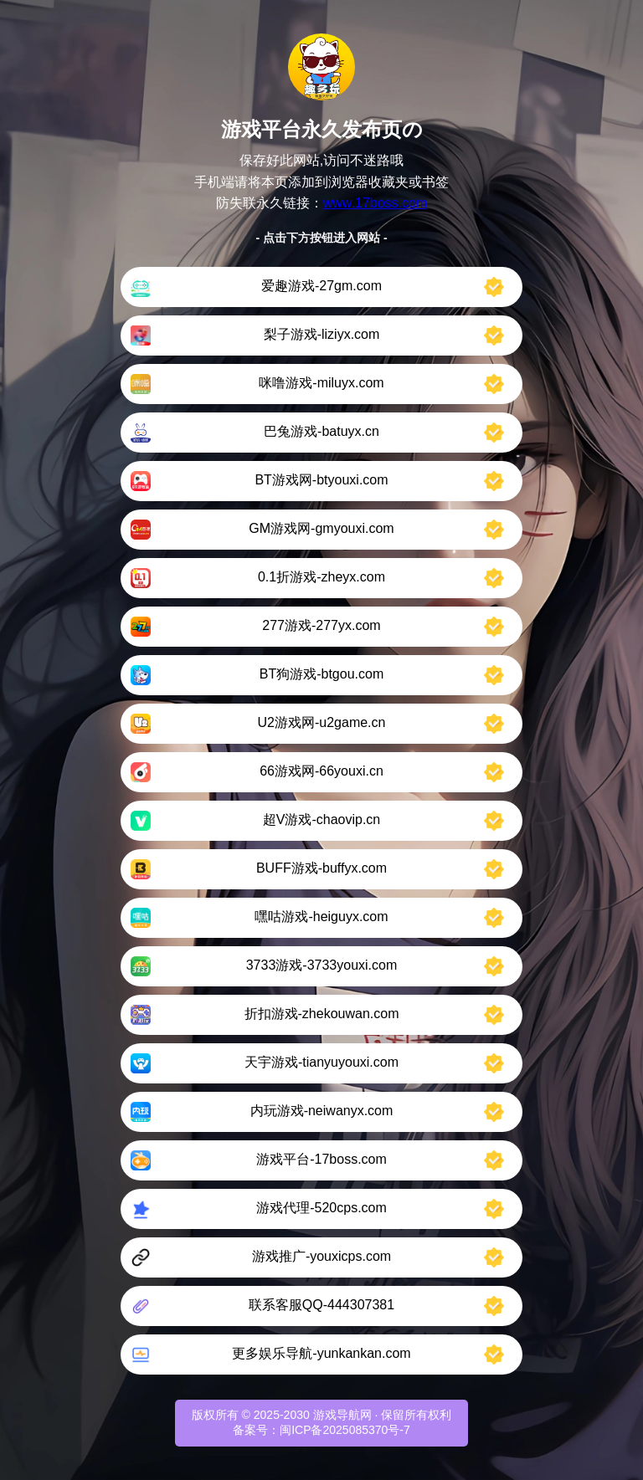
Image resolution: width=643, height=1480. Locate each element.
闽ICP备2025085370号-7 (345, 1429)
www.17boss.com (375, 203)
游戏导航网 (342, 1414)
